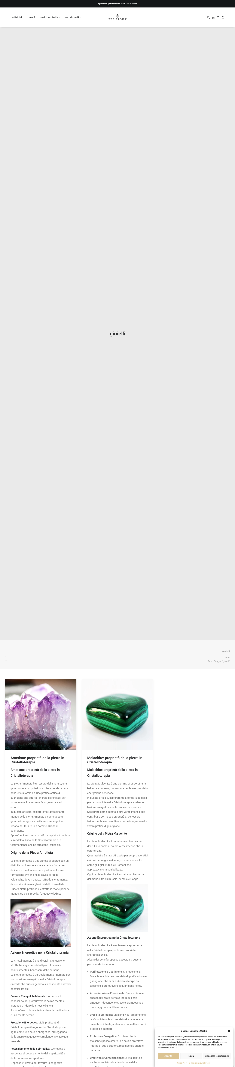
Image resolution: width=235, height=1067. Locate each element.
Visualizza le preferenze (217, 1056)
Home (227, 584)
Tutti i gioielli (17, 17)
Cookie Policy (182, 1063)
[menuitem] (18, 17)
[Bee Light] (117, 17)
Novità (32, 17)
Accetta (168, 1056)
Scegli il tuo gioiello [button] (50, 17)
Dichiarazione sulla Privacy (199, 1063)
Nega (191, 1056)
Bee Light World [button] (73, 17)
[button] (229, 1030)
